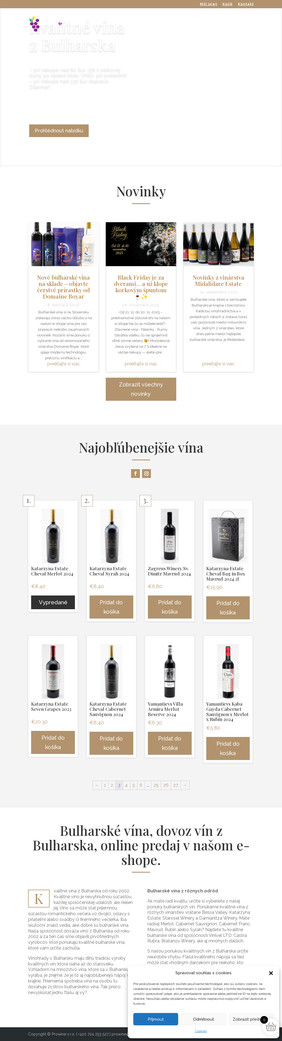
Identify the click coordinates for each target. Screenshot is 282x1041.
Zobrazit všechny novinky (141, 389)
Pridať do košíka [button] (111, 607)
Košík (228, 4)
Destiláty (152, 23)
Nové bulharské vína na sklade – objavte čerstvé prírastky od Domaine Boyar (63, 286)
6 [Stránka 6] (141, 785)
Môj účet (208, 4)
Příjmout (156, 1019)
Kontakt (246, 4)
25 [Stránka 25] (156, 785)
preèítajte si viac (63, 363)
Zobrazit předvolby (251, 1019)
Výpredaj (211, 23)
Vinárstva (56, 23)
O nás (237, 23)
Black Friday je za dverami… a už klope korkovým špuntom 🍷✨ (141, 286)
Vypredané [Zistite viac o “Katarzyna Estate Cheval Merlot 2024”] (53, 602)
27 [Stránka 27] (175, 785)
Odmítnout (203, 1019)
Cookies (201, 1031)
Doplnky (181, 23)
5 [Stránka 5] (133, 785)
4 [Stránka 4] (126, 785)
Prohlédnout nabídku (59, 130)
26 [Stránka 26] (166, 785)
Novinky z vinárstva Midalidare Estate (218, 280)
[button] (271, 973)
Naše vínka (88, 23)
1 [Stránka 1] (105, 785)
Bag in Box (121, 23)
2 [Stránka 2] (112, 785)
